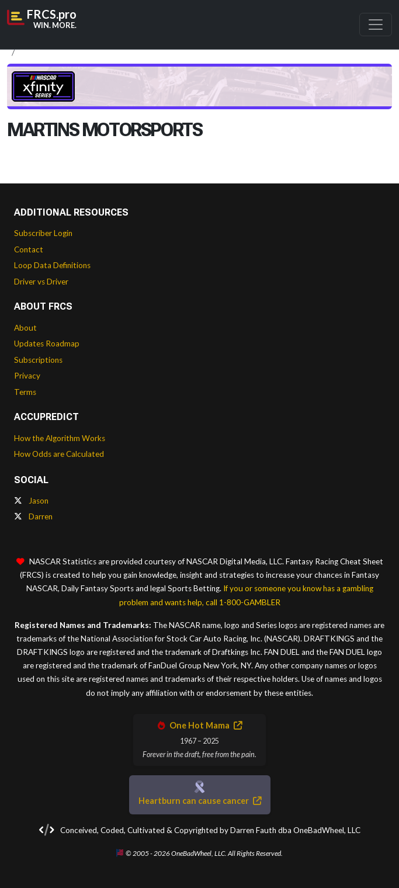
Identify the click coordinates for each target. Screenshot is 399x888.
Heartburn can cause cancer (199, 801)
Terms (25, 392)
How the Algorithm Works (59, 438)
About (25, 327)
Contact (28, 249)
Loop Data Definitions (52, 265)
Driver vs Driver (41, 281)
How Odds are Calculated (59, 454)
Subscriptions (38, 360)
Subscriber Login (43, 233)
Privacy (27, 375)
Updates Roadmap (46, 343)
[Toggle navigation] (375, 24)
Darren (33, 516)
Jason (31, 500)
